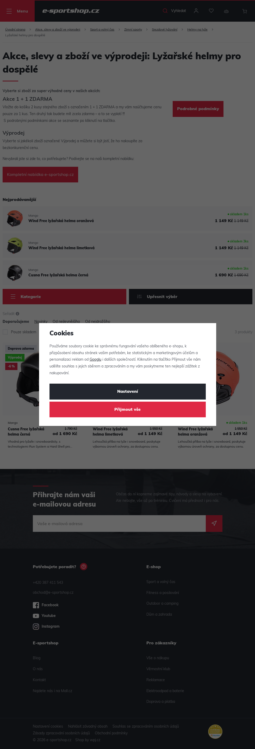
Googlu (95, 360)
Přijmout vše (127, 410)
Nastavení (127, 392)
